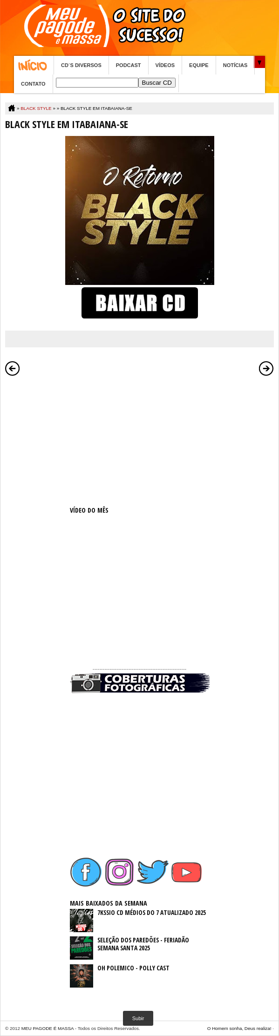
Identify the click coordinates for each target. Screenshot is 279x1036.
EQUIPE (199, 65)
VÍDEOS (165, 65)
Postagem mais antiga (266, 368)
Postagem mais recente (12, 368)
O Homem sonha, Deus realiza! (239, 1028)
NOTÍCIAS (235, 65)
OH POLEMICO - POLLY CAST (133, 967)
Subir (138, 1018)
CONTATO (33, 84)
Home (34, 65)
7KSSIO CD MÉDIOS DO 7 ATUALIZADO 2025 (151, 912)
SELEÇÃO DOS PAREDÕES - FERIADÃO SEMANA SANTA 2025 (143, 943)
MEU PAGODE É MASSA (47, 1028)
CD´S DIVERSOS (81, 65)
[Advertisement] (140, 439)
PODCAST (128, 65)
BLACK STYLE (35, 108)
